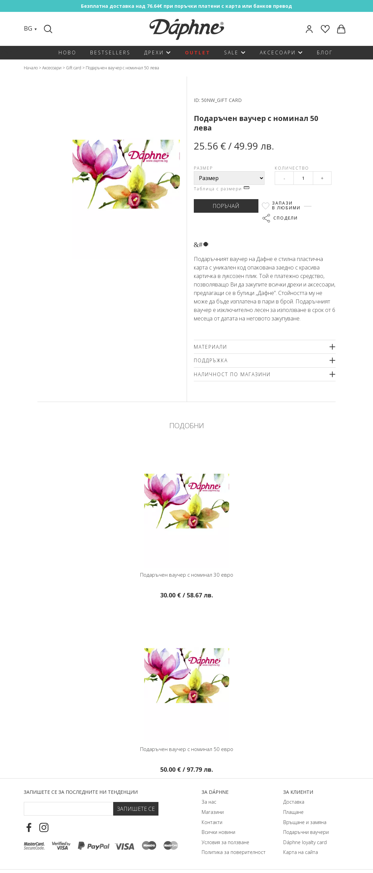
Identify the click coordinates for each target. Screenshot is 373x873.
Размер (203, 168)
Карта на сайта (300, 852)
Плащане (293, 812)
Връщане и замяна (304, 822)
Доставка (293, 802)
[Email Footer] (68, 809)
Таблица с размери (221, 189)
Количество (292, 168)
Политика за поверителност (234, 852)
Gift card (73, 68)
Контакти (212, 822)
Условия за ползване (225, 842)
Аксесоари (52, 68)
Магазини (213, 812)
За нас (209, 802)
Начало (31, 68)
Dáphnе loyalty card (305, 842)
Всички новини (218, 832)
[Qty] (303, 178)
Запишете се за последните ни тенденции (81, 792)
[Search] (49, 29)
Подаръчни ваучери (306, 832)
